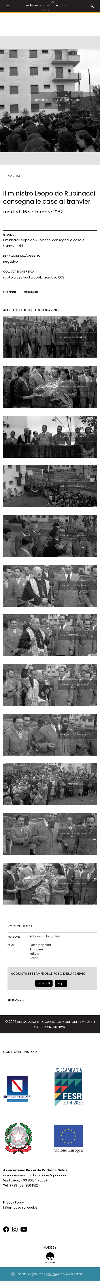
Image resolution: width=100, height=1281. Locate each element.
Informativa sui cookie (20, 1207)
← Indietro (11, 176)
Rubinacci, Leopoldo (45, 936)
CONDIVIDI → (32, 292)
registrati (44, 983)
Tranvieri (36, 949)
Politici (34, 958)
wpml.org (51, 1274)
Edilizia (34, 954)
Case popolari (40, 945)
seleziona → (12, 292)
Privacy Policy (13, 1202)
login (60, 983)
